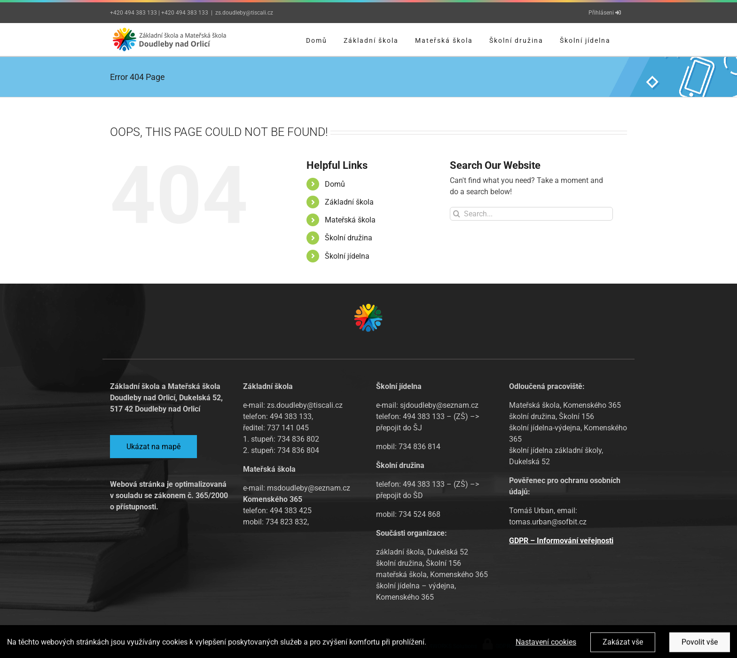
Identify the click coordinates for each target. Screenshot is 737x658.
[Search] (456, 214)
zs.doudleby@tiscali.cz (244, 12)
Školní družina (348, 237)
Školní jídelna (347, 256)
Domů (335, 184)
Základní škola (349, 202)
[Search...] (531, 214)
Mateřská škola (350, 219)
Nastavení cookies (546, 644)
